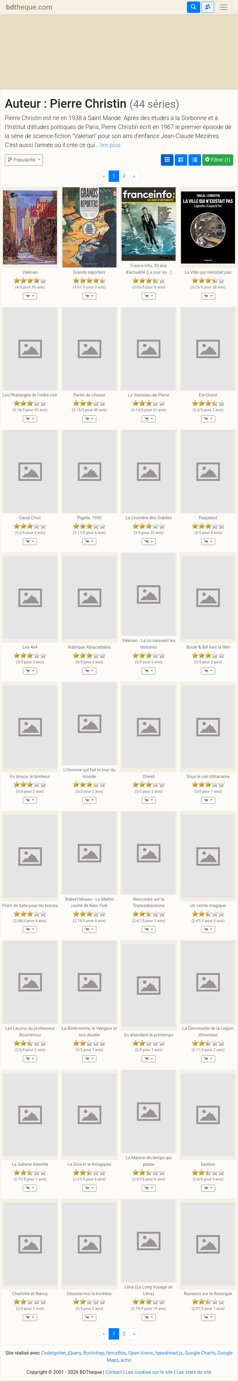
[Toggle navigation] (223, 7)
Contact (113, 1372)
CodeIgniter (53, 1353)
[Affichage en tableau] (194, 160)
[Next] (134, 176)
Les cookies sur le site (149, 1372)
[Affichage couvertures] (167, 160)
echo (126, 1360)
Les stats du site (194, 1372)
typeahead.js (168, 1353)
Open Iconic (140, 1353)
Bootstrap (93, 1353)
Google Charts (200, 1353)
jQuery (74, 1353)
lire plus (110, 145)
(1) (217, 160)
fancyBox (116, 1353)
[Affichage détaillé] (181, 160)
